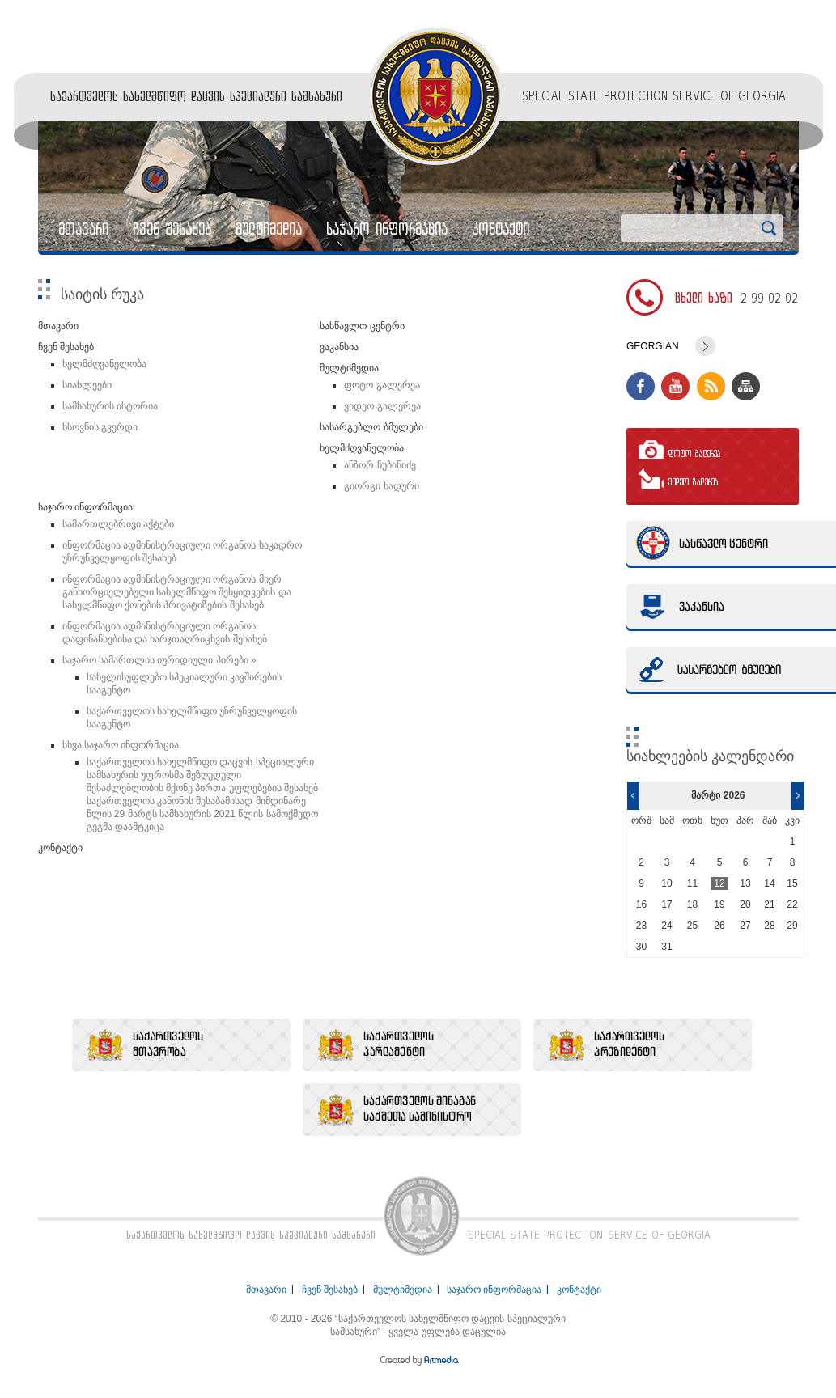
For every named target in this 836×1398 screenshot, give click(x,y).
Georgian (652, 346)
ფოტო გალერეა (381, 385)
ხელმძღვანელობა (104, 364)
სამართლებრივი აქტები (118, 524)
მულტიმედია (269, 229)
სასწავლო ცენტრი (362, 326)
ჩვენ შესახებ (172, 229)
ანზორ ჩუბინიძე (379, 465)
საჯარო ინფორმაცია (387, 229)
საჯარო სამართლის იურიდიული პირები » (159, 660)
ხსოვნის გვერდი (100, 427)
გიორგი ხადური (381, 486)
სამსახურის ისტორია (110, 406)
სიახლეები (87, 385)
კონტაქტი (500, 229)
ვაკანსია (339, 347)
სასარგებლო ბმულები (371, 427)
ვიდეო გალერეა (382, 406)
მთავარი (83, 229)
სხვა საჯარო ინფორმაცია (121, 745)
